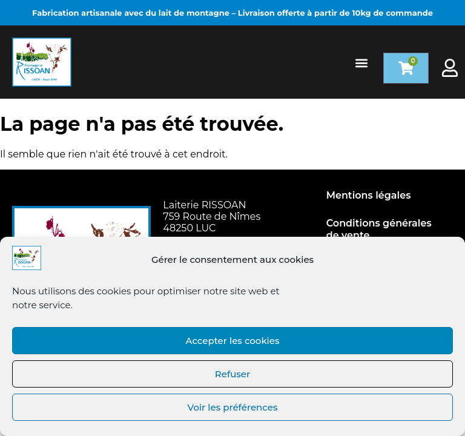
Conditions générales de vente (379, 229)
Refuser (232, 374)
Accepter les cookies (232, 340)
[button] (361, 63)
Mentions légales (368, 195)
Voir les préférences (233, 407)
